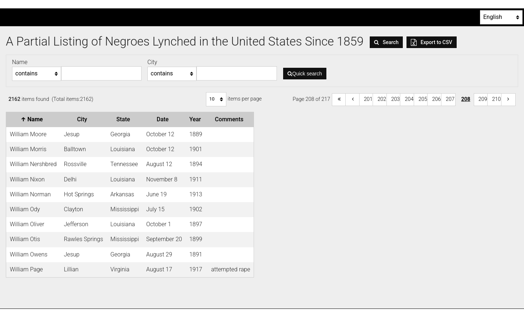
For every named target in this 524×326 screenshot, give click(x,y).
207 (450, 99)
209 (483, 99)
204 (409, 99)
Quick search (304, 73)
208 (465, 99)
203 (395, 99)
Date (163, 119)
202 (381, 99)
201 (368, 99)
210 (496, 99)
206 (436, 99)
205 (422, 99)
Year (196, 119)
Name (33, 119)
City (83, 119)
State (124, 119)
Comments (230, 119)
